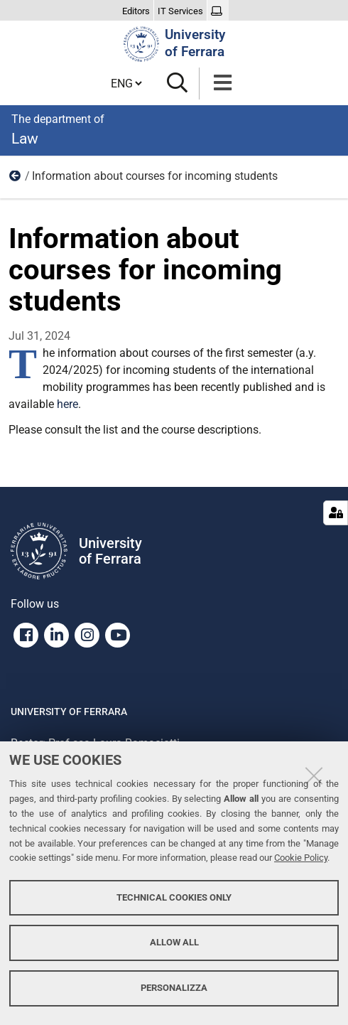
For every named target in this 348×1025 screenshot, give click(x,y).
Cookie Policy (300, 857)
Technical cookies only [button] (174, 897)
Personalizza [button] (174, 987)
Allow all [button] (174, 942)
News (16, 179)
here (67, 404)
